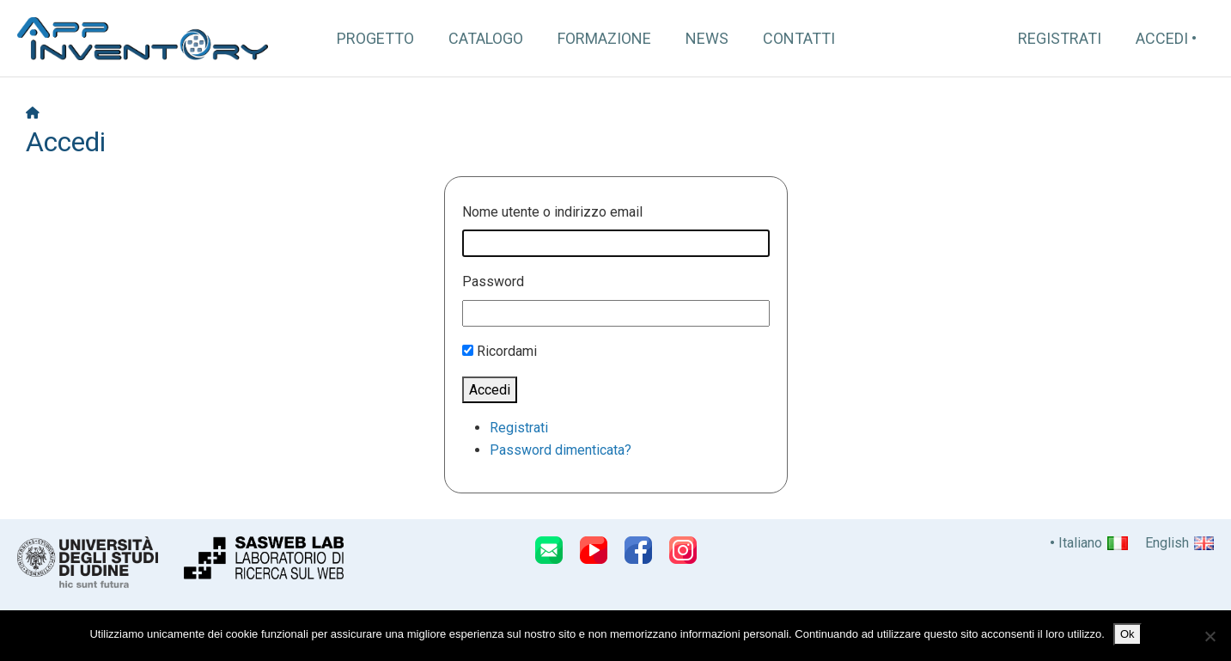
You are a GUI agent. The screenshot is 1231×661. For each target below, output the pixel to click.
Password (493, 281)
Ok (1127, 633)
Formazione (604, 38)
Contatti (799, 38)
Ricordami (507, 351)
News (707, 38)
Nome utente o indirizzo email (552, 212)
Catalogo (485, 38)
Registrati (1059, 38)
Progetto (375, 38)
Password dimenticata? (560, 450)
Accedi (1162, 38)
